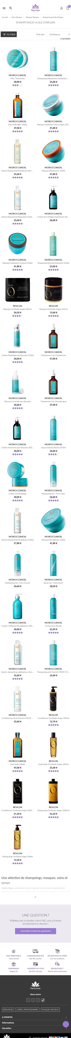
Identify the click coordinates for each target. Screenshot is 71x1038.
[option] (35, 1)
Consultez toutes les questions (35, 931)
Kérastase (8, 1010)
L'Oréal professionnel (27, 1010)
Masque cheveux (50, 1010)
